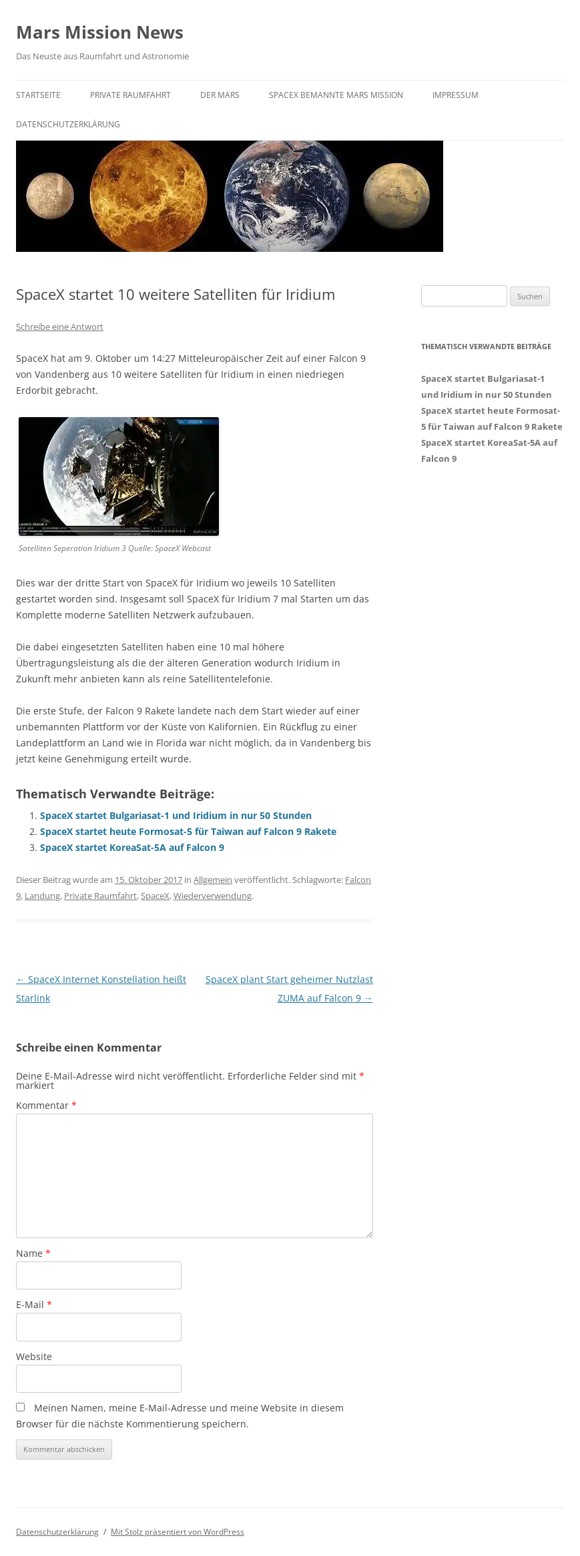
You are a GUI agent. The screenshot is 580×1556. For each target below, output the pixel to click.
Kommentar (46, 1105)
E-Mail (34, 1304)
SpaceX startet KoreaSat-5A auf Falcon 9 (132, 847)
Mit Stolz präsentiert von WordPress (177, 1531)
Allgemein (213, 880)
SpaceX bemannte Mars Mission (336, 95)
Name (33, 1253)
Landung (42, 896)
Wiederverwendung (213, 896)
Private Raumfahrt (130, 95)
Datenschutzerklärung (68, 124)
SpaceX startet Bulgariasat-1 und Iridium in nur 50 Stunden (176, 815)
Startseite (38, 95)
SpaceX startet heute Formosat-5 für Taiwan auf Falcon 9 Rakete (188, 831)
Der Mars (220, 95)
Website (34, 1356)
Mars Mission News (100, 32)
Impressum (455, 95)
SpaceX (155, 896)
